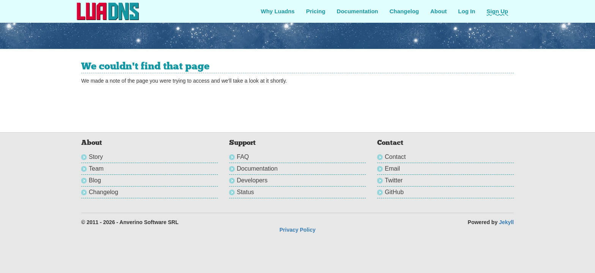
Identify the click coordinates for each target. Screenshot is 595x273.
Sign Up (497, 11)
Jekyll (506, 222)
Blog (95, 180)
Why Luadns (277, 11)
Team (96, 168)
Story (96, 157)
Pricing (315, 11)
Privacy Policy (298, 230)
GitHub (394, 192)
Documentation (357, 11)
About (438, 11)
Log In (466, 11)
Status (245, 192)
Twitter (394, 180)
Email (392, 168)
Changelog (404, 11)
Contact (395, 157)
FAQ (243, 157)
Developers (252, 180)
